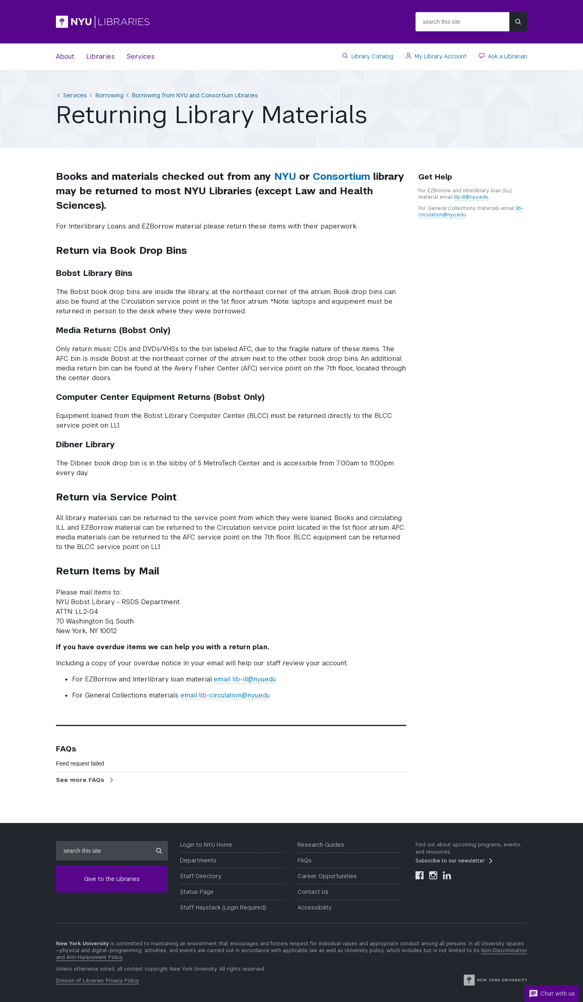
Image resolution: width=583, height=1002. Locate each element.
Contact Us (313, 891)
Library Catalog (371, 56)
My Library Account (440, 56)
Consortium (341, 176)
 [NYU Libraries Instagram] (433, 875)
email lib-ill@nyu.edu (245, 679)
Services (141, 56)
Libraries (100, 56)
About (65, 56)
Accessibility (315, 907)
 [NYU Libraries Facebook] (420, 875)
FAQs (305, 860)
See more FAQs (81, 780)
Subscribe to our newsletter (450, 861)
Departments (198, 860)
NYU (285, 176)
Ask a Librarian (506, 56)
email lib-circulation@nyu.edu (225, 695)
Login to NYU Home (206, 844)
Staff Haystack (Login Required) (223, 907)
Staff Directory (200, 876)
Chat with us (552, 994)
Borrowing (109, 95)
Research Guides (321, 844)
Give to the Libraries (112, 879)
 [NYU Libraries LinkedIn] (447, 875)
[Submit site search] (518, 21)
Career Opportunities (327, 876)
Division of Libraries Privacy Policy (97, 980)
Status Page (197, 891)
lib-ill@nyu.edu (471, 197)
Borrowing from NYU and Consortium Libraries (195, 95)
